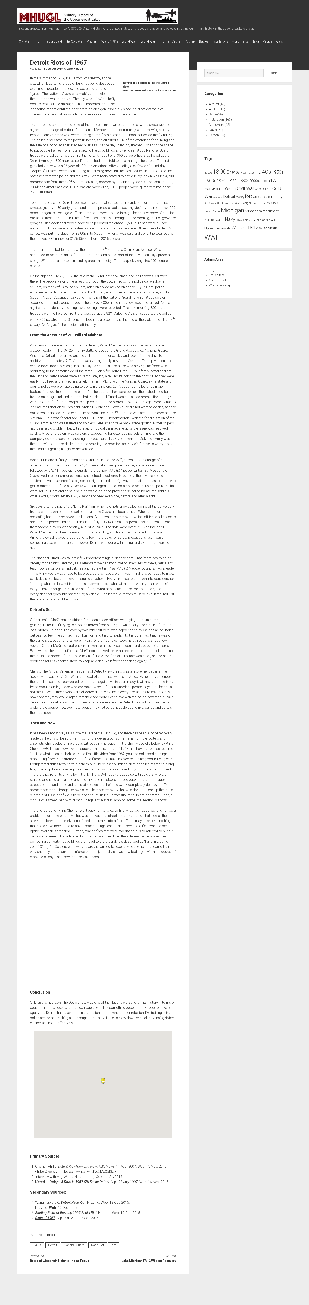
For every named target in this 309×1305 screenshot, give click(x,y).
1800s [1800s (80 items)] (221, 175)
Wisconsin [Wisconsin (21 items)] (268, 232)
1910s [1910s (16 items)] (234, 177)
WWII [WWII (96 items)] (211, 241)
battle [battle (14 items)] (220, 193)
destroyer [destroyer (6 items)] (218, 201)
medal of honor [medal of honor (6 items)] (212, 215)
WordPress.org (219, 289)
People (36, 47)
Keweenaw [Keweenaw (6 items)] (227, 207)
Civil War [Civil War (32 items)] (245, 192)
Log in (213, 274)
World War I (142, 41)
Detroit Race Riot (73, 1207)
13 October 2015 (52, 72)
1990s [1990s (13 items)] (244, 185)
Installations (246, 41)
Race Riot (97, 1249)
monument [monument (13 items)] (270, 215)
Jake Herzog (75, 72)
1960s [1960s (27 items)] (210, 184)
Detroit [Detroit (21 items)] (229, 201)
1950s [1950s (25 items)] (277, 176)
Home (182, 41)
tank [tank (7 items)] (273, 224)
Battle (51, 1239)
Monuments (268, 41)
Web (52, 1212)
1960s (37, 1249)
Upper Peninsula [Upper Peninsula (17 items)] (217, 232)
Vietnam (101, 41)
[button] (103, 1085)
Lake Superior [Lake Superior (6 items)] (259, 207)
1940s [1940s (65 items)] (263, 176)
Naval (23, 47)
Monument (216, 129)
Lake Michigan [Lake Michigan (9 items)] (243, 207)
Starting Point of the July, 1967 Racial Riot (66, 1217)
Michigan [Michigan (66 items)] (232, 214)
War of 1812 (120, 41)
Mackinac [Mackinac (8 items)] (272, 207)
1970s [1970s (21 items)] (222, 185)
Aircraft (197, 41)
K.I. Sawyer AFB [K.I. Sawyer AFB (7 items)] (212, 207)
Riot (113, 1249)
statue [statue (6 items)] (252, 224)
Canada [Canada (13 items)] (230, 193)
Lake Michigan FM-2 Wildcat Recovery (149, 1265)
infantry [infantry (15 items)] (276, 201)
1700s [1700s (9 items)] (208, 177)
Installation (216, 124)
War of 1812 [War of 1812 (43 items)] (244, 232)
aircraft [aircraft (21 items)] (265, 185)
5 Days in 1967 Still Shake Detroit (85, 1186)
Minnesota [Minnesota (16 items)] (253, 215)
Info (38, 41)
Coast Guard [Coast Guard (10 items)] (263, 193)
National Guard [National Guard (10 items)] (214, 224)
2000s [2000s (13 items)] (254, 185)
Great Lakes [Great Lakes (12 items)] (261, 201)
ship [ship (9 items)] (245, 224)
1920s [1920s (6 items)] (243, 177)
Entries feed (217, 279)
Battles (227, 41)
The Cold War (81, 41)
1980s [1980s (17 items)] (233, 185)
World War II (164, 41)
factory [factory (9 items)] (240, 201)
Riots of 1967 (45, 1222)
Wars (50, 47)
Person (214, 139)
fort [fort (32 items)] (248, 200)
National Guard (74, 1249)
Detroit (52, 1249)
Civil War (24, 41)
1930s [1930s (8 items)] (251, 177)
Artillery (212, 41)
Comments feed (220, 284)
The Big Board (56, 41)
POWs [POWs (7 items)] (239, 224)
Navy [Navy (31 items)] (230, 223)
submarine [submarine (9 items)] (263, 224)
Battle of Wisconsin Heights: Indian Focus (59, 1265)
